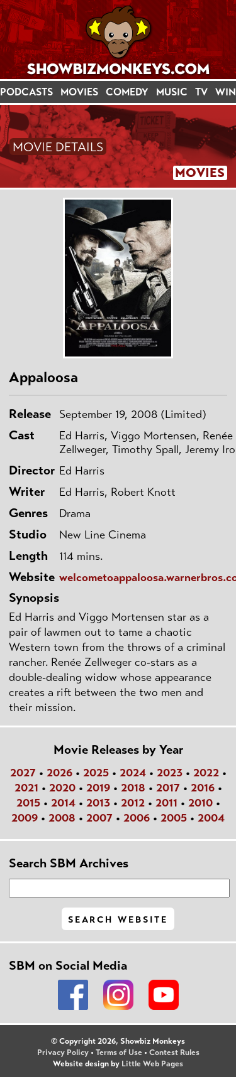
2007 (99, 818)
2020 (62, 788)
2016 (203, 788)
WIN (225, 92)
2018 (133, 788)
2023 (170, 773)
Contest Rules (174, 1053)
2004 (211, 818)
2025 (96, 773)
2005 (173, 818)
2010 (200, 803)
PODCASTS (26, 92)
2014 (63, 803)
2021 (26, 788)
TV (201, 92)
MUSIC (172, 92)
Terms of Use (119, 1053)
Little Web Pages (152, 1064)
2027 (23, 773)
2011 (166, 803)
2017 (168, 788)
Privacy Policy (63, 1053)
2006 (136, 818)
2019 (98, 788)
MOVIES (79, 92)
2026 (59, 773)
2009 (24, 818)
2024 (133, 773)
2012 (133, 803)
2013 (98, 803)
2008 (62, 818)
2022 (206, 773)
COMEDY (127, 92)
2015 (28, 803)
